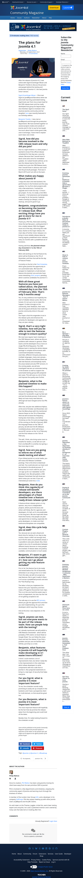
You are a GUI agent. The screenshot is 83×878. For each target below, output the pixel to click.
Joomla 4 (27, 753)
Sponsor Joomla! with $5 (61, 860)
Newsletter (36, 18)
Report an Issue (44, 862)
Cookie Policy (46, 860)
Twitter (38, 744)
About (44, 18)
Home (13, 18)
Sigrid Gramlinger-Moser (27, 95)
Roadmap (43, 753)
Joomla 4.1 (35, 753)
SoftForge (19, 799)
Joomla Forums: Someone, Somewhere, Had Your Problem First (66, 644)
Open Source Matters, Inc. (39, 871)
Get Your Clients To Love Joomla (66, 679)
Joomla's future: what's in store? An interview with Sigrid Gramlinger (66, 405)
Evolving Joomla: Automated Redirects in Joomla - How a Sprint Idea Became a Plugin (66, 180)
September (22, 50)
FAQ (50, 18)
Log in (53, 862)
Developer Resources (62, 2)
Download (54, 7)
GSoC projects (35, 275)
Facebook (25, 744)
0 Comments (33, 53)
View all (66, 707)
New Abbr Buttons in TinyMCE (66, 141)
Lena (27, 113)
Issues (19, 18)
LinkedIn (24, 748)
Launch (68, 7)
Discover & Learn (32, 2)
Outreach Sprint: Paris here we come (66, 607)
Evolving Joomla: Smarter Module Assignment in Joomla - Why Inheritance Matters (66, 571)
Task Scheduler (42, 264)
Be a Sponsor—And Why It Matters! (66, 334)
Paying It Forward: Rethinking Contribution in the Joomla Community (66, 493)
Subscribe (65, 88)
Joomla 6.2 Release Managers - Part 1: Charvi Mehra (66, 296)
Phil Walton (26, 783)
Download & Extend (18, 2)
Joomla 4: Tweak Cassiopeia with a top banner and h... (41, 758)
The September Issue (27, 758)
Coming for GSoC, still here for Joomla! (66, 367)
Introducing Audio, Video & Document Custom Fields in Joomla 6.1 (66, 222)
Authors (27, 18)
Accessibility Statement (22, 860)
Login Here (53, 821)
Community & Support (46, 2)
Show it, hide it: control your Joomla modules (65, 259)
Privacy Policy (35, 860)
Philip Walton (32, 50)
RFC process (41, 600)
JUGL (37, 797)
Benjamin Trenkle (25, 119)
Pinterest (37, 748)
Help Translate (32, 862)
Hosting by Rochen (41, 877)
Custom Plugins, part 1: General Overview (65, 532)
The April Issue (65, 110)
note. (38, 481)
